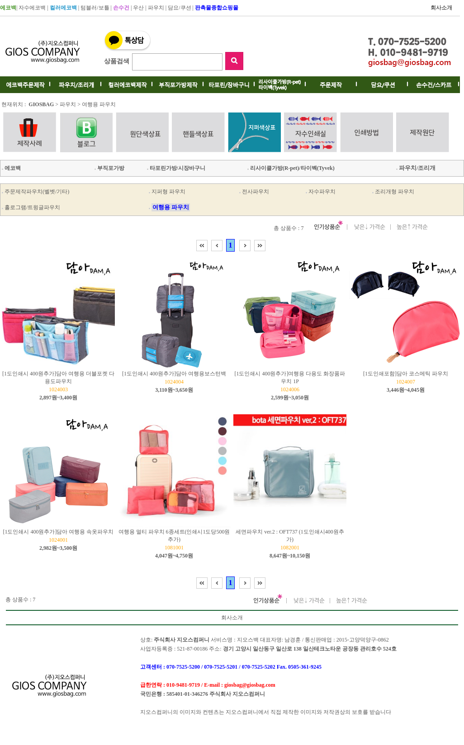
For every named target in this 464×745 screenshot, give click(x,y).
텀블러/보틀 (94, 8)
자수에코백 (32, 8)
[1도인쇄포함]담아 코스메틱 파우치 (405, 373)
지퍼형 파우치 (168, 191)
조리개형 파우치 (394, 191)
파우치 (156, 8)
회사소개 (232, 617)
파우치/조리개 (415, 168)
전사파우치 (255, 191)
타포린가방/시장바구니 (175, 168)
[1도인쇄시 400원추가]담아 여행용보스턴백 (174, 373)
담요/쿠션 (179, 8)
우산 (138, 8)
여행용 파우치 (99, 104)
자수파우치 (322, 191)
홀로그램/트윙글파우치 (32, 207)
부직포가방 (108, 168)
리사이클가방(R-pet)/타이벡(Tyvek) (290, 168)
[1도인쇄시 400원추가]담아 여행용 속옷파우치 (58, 532)
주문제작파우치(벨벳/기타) (37, 191)
